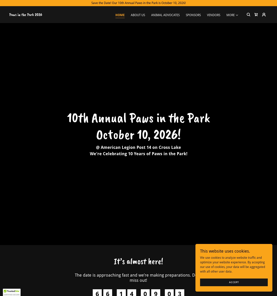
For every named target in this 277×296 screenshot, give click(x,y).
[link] (25, 15)
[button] (232, 15)
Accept (234, 282)
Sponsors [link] (193, 15)
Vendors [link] (213, 15)
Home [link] (120, 15)
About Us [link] (138, 15)
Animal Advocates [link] (165, 15)
